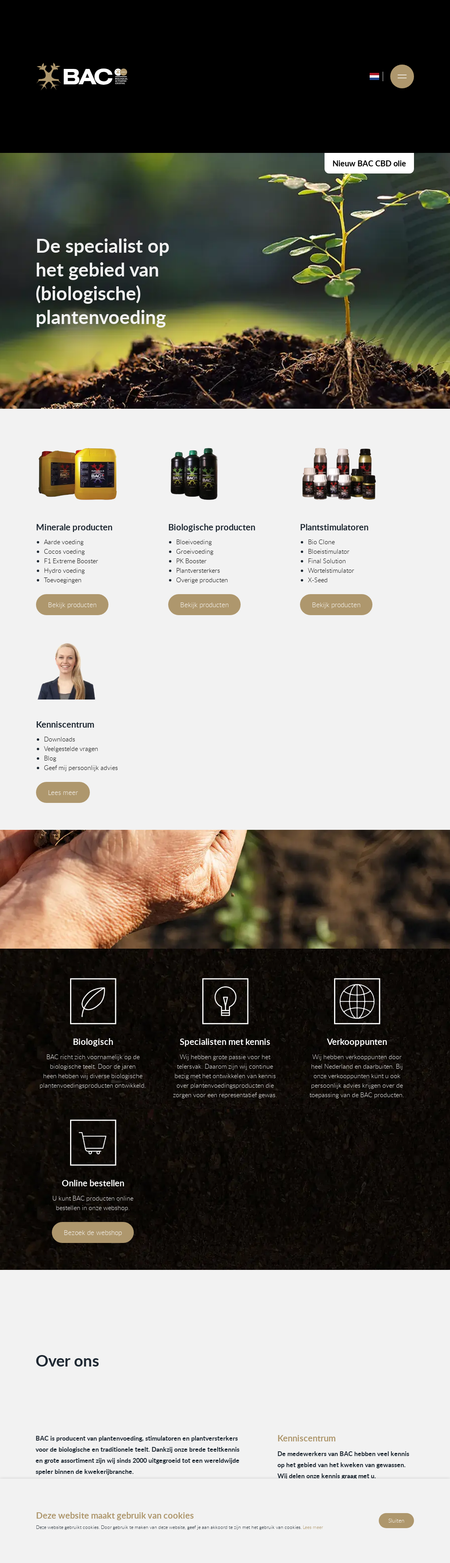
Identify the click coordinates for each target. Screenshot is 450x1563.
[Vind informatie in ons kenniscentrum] (225, 1001)
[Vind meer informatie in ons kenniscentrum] (93, 671)
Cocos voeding (64, 551)
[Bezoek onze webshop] (93, 1142)
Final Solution (327, 561)
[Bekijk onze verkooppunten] (357, 1001)
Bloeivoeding (193, 542)
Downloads (59, 739)
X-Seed (318, 580)
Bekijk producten (72, 604)
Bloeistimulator (328, 551)
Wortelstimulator (331, 570)
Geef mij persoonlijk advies (81, 767)
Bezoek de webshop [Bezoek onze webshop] (93, 1232)
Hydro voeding (64, 570)
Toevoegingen (63, 580)
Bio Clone (321, 542)
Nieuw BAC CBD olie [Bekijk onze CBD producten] (369, 163)
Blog (50, 758)
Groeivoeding (194, 551)
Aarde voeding (64, 542)
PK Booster (191, 561)
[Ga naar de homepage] (82, 76)
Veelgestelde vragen (71, 748)
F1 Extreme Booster (71, 561)
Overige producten (202, 580)
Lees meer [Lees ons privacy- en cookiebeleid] (313, 1527)
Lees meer (63, 792)
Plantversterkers (198, 570)
